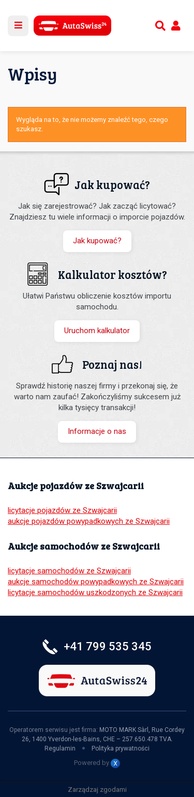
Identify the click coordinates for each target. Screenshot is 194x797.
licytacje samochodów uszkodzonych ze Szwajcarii (95, 592)
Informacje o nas (97, 431)
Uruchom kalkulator (97, 330)
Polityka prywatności (121, 748)
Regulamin (60, 748)
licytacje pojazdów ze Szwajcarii (62, 510)
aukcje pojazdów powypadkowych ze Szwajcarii (89, 521)
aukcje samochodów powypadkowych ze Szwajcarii (96, 581)
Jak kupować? (97, 240)
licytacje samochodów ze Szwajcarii (69, 570)
